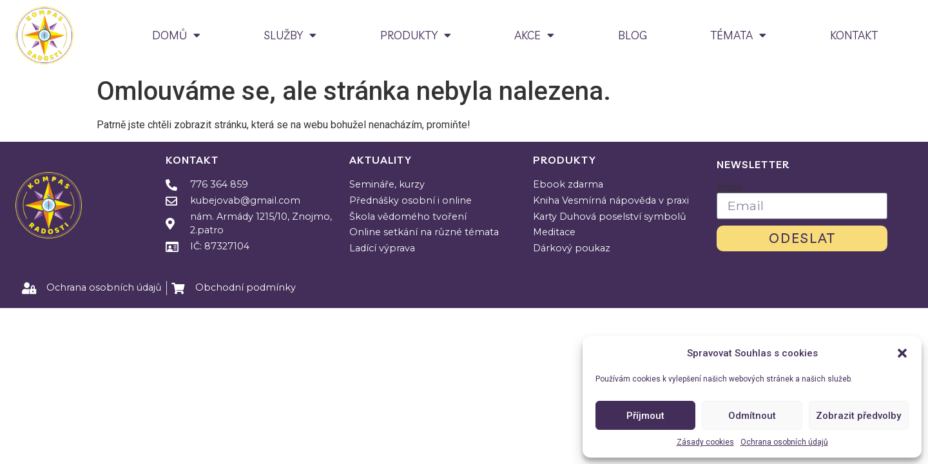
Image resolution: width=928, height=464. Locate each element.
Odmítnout (752, 415)
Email (729, 187)
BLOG (632, 35)
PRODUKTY (415, 35)
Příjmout (645, 415)
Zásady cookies (705, 442)
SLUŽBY (290, 35)
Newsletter (753, 164)
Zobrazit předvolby (858, 415)
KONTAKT (854, 35)
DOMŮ (176, 35)
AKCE (534, 35)
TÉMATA (738, 35)
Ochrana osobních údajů (784, 442)
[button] (902, 353)
